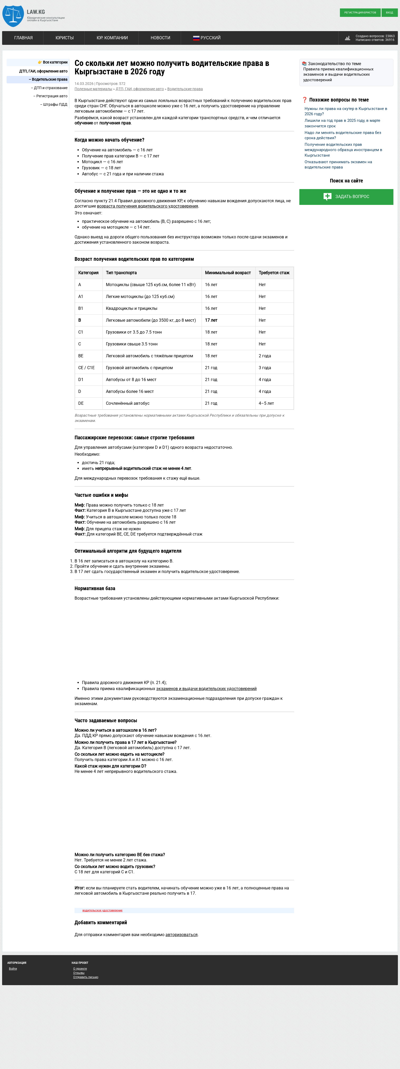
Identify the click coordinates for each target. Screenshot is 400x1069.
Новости (160, 37)
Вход (389, 12)
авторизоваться (181, 934)
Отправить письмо (85, 977)
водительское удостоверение (102, 910)
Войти (13, 968)
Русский (207, 38)
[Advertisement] (184, 640)
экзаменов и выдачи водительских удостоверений (206, 688)
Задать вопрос (352, 196)
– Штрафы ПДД (53, 104)
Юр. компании (112, 37)
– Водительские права (48, 79)
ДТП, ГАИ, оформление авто (43, 71)
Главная (23, 37)
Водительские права (185, 89)
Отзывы (79, 973)
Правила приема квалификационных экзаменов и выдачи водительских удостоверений (338, 74)
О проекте (80, 968)
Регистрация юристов (360, 12)
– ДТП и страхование (49, 88)
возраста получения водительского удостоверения (147, 206)
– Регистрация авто (50, 96)
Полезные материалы (93, 89)
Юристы (65, 37)
